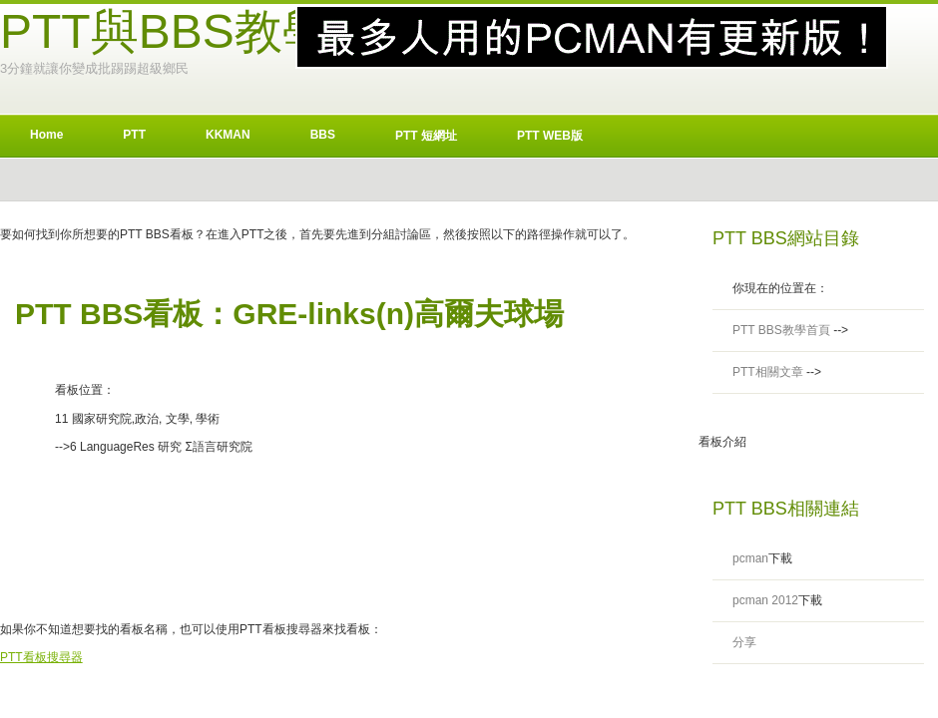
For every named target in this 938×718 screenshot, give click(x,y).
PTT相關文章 (767, 372)
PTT (134, 135)
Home (46, 135)
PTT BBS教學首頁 (781, 330)
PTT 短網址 (426, 136)
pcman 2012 (765, 600)
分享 (744, 642)
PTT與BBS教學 (165, 31)
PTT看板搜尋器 (41, 657)
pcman (750, 558)
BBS (322, 135)
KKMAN (228, 135)
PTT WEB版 (550, 136)
